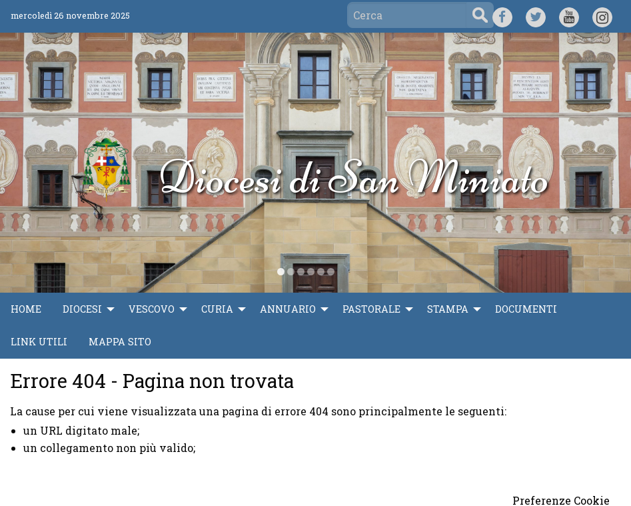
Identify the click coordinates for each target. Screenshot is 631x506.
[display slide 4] (311, 271)
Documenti (526, 309)
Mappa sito (120, 341)
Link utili (39, 341)
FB (502, 16)
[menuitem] (26, 309)
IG (602, 16)
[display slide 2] (291, 271)
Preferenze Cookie (561, 500)
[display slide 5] (320, 271)
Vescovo (152, 309)
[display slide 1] (281, 271)
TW (535, 16)
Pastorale (371, 309)
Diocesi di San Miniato (353, 177)
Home (26, 309)
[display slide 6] (330, 271)
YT (568, 16)
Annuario (288, 309)
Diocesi (82, 309)
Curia (217, 309)
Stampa (447, 309)
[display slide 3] (301, 271)
